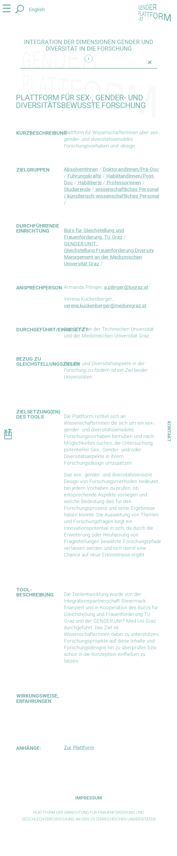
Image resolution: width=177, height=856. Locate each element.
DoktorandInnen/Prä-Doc (130, 169)
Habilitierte (89, 183)
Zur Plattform (79, 747)
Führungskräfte (83, 176)
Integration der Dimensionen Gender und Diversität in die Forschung (88, 45)
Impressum (88, 798)
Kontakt (169, 431)
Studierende (77, 189)
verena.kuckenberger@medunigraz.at (105, 305)
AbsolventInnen (81, 169)
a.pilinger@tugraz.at (126, 287)
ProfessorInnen (123, 183)
